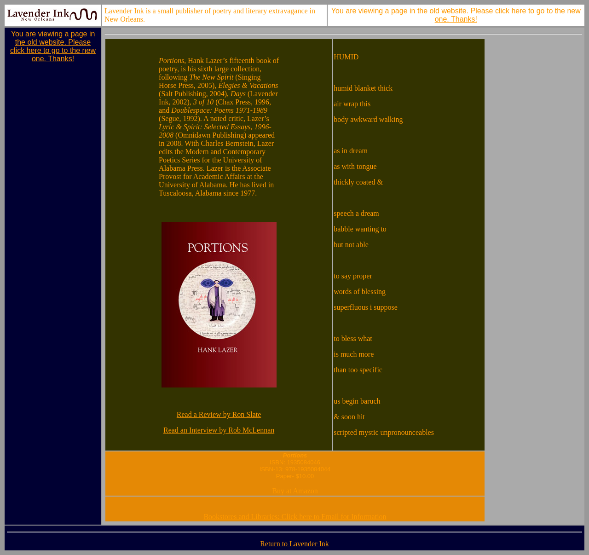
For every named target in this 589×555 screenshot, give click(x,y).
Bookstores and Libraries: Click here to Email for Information (294, 516)
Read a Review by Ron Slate (219, 414)
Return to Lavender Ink (294, 544)
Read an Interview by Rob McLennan (218, 430)
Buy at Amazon (295, 491)
